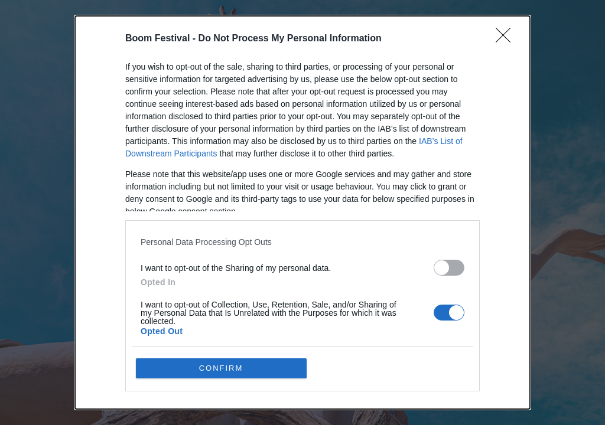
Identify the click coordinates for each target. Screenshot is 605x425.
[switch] (449, 268)
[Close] (507, 39)
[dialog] (302, 212)
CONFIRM (221, 368)
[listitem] (302, 242)
